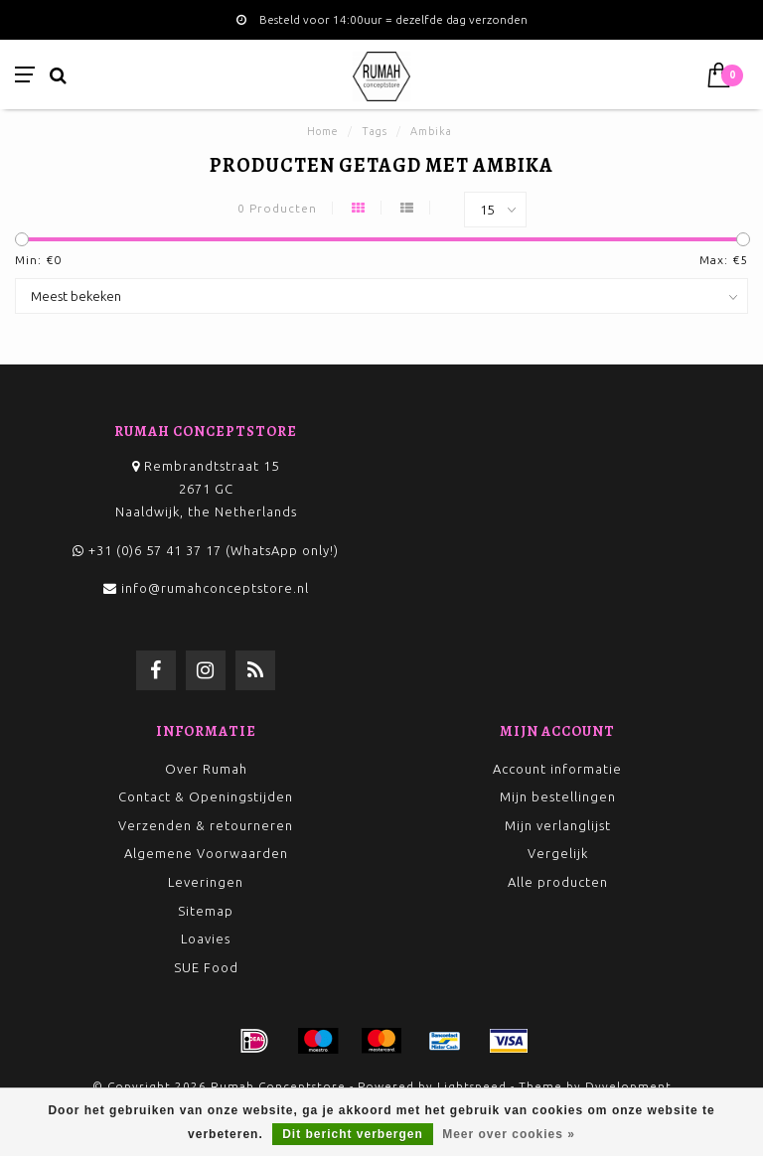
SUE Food (206, 967)
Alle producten (558, 882)
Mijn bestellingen (558, 796)
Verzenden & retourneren (205, 825)
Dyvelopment (628, 1086)
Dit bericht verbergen (352, 1134)
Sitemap (205, 911)
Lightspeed (472, 1086)
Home (323, 131)
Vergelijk (558, 853)
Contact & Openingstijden (205, 796)
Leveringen (205, 882)
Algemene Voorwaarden (206, 853)
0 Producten (277, 208)
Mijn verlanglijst (558, 825)
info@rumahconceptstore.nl (215, 588)
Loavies (205, 938)
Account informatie (557, 769)
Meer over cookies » (508, 1134)
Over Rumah (206, 769)
